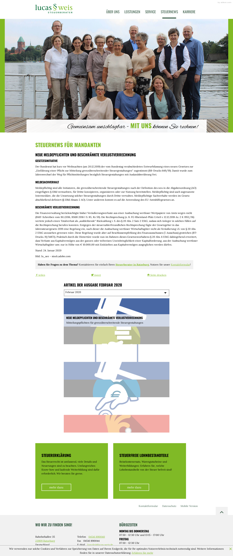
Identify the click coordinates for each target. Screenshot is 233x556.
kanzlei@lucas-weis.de (100, 544)
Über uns (112, 11)
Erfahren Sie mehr (142, 552)
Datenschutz (169, 506)
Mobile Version (189, 506)
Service (150, 11)
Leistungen (132, 11)
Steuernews (169, 11)
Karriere (189, 11)
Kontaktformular (180, 264)
